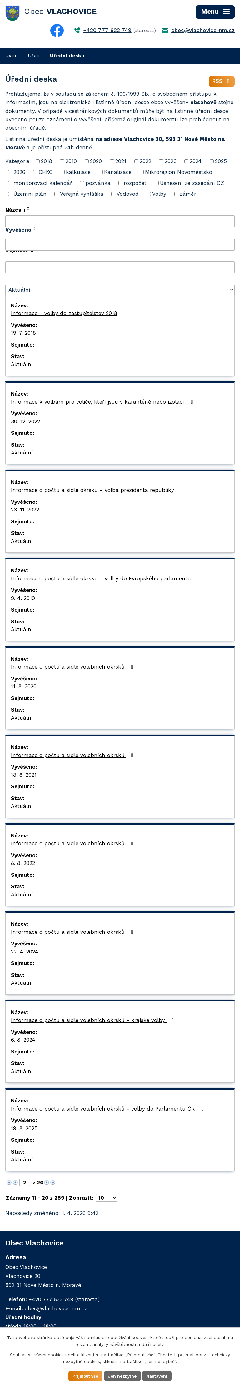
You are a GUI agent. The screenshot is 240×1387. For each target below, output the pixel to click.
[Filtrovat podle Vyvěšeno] (120, 246)
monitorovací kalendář (42, 184)
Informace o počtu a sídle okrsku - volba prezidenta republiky (98, 491)
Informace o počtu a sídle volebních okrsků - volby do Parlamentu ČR (108, 1109)
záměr (188, 195)
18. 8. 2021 (24, 776)
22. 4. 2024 (24, 952)
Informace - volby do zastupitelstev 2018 (64, 314)
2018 (46, 162)
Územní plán (30, 195)
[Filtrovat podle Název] (120, 222)
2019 (71, 162)
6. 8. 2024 (23, 1041)
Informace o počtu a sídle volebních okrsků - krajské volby (93, 1021)
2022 (145, 162)
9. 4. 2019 (23, 599)
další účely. (153, 1343)
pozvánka (98, 184)
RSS (222, 82)
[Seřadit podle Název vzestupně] (28, 208)
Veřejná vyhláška (81, 195)
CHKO (46, 173)
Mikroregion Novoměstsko (178, 173)
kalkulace (78, 173)
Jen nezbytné (123, 1375)
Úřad (34, 56)
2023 (171, 162)
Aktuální (22, 365)
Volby (159, 195)
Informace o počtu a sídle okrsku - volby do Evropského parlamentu (106, 579)
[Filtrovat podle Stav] (120, 291)
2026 (19, 173)
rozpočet (135, 184)
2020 (96, 162)
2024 (196, 162)
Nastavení (159, 1375)
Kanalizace (118, 173)
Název (15, 211)
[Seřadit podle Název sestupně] (28, 211)
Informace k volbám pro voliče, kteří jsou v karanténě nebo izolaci (103, 403)
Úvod (11, 56)
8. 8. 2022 (23, 864)
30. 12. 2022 (25, 422)
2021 (120, 162)
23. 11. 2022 (25, 511)
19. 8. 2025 (24, 1129)
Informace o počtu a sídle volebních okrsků (73, 668)
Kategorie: (18, 162)
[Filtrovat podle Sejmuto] (120, 268)
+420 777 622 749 (107, 30)
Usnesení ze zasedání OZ (192, 184)
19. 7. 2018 (23, 334)
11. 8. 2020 (24, 687)
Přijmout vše (84, 1375)
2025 (221, 162)
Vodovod (128, 195)
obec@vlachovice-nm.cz (203, 30)
